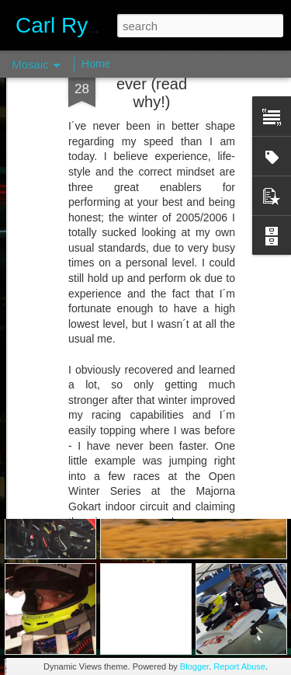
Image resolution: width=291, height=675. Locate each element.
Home (95, 63)
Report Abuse (239, 666)
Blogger (194, 666)
